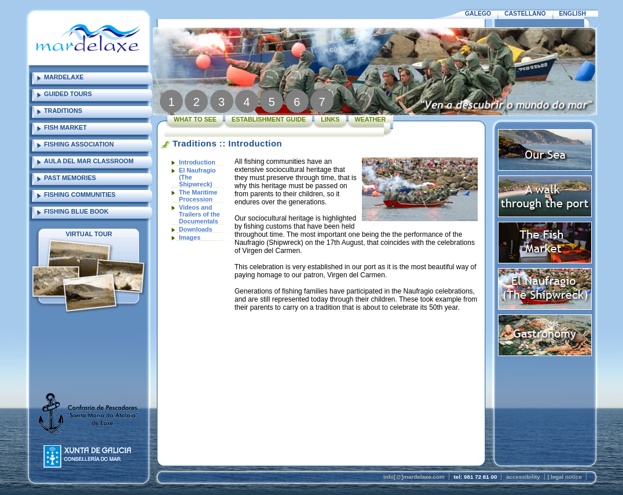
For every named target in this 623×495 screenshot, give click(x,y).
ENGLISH (572, 13)
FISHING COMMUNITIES (80, 194)
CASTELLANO (524, 13)
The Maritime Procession (198, 196)
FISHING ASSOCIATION (79, 144)
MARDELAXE (63, 77)
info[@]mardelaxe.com (414, 477)
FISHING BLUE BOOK (76, 211)
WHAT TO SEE (195, 119)
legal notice (566, 477)
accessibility (523, 477)
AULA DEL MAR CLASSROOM (89, 160)
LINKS (330, 119)
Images (189, 237)
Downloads (195, 229)
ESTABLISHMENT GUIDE (269, 119)
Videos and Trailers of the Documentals (199, 214)
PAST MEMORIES (70, 177)
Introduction (197, 162)
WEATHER (370, 119)
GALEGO (478, 13)
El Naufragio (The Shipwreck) (197, 177)
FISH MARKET (65, 127)
